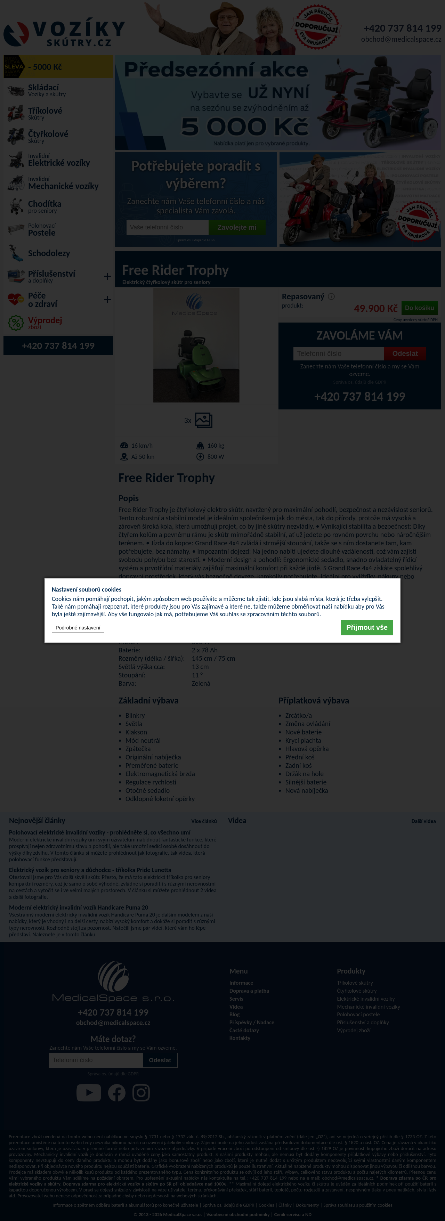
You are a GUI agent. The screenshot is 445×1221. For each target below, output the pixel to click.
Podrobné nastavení (78, 627)
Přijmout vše (367, 627)
